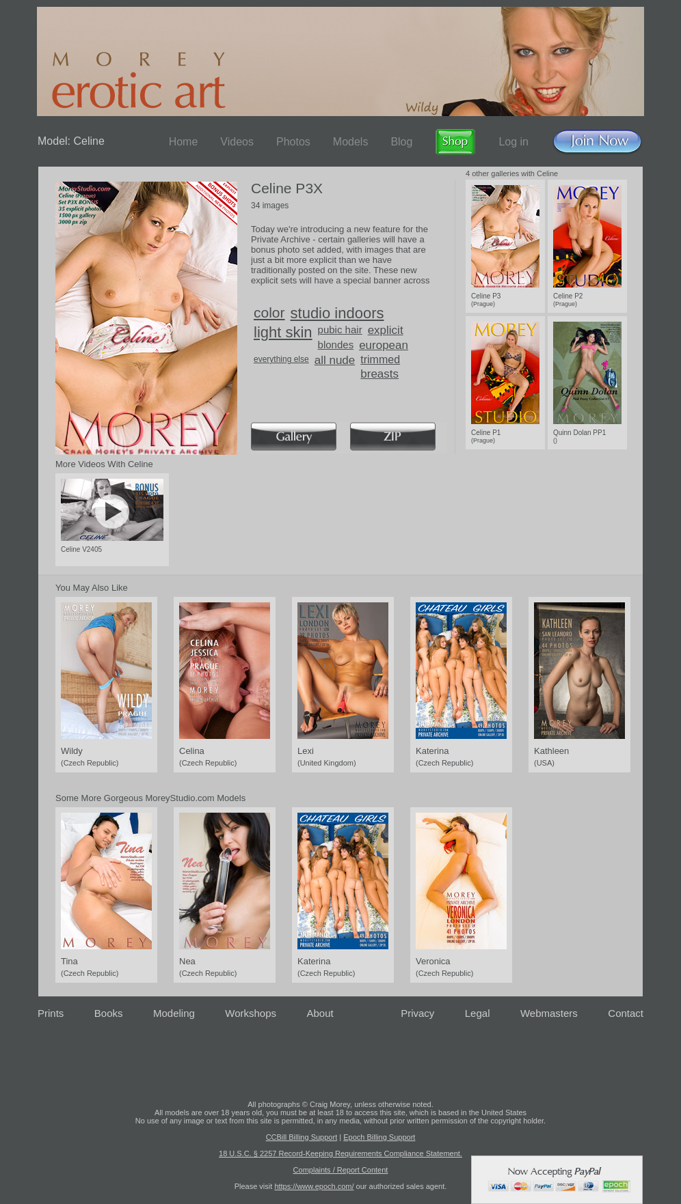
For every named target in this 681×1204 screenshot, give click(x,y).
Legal (477, 1013)
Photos (293, 142)
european (383, 345)
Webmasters (549, 1013)
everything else (281, 359)
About (320, 1013)
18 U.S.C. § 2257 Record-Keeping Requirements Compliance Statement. (340, 1153)
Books (108, 1013)
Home (183, 142)
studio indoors (337, 313)
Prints (51, 1013)
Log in (513, 142)
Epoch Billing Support (379, 1137)
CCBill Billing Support (302, 1137)
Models (351, 142)
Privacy (417, 1013)
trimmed (380, 359)
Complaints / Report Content (340, 1170)
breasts (379, 373)
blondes (336, 344)
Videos (237, 142)
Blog (401, 142)
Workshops (250, 1013)
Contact (625, 1013)
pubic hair (340, 329)
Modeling (174, 1013)
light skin (283, 332)
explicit (385, 330)
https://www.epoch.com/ (313, 1186)
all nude (335, 360)
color (269, 312)
